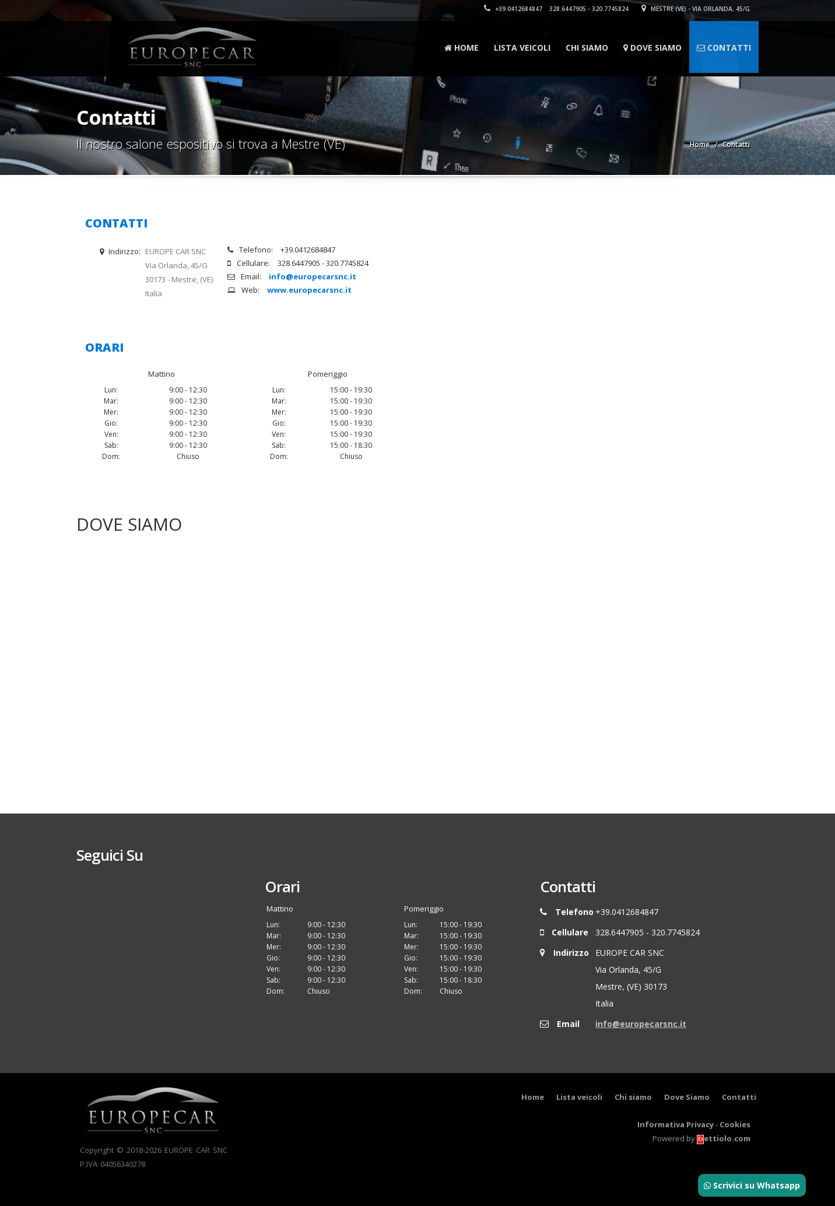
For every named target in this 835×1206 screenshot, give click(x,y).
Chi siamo (587, 47)
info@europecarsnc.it (312, 276)
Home (461, 47)
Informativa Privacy (675, 1124)
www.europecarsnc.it (309, 290)
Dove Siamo (652, 47)
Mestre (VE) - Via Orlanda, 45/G (695, 9)
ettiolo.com (723, 1138)
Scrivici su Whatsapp (752, 1185)
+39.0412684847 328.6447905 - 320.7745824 (556, 9)
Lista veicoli (522, 47)
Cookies (735, 1124)
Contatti (724, 47)
